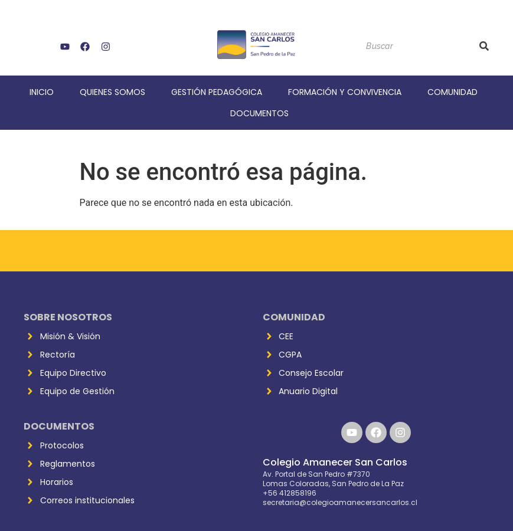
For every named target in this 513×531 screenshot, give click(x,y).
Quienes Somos (112, 92)
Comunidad (452, 92)
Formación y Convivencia (344, 92)
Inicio (42, 92)
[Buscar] (416, 46)
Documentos (259, 113)
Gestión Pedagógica (216, 92)
